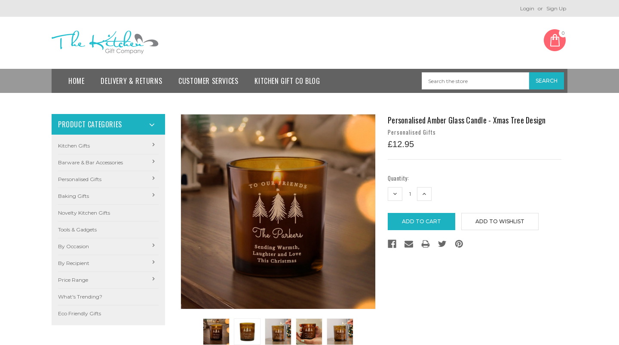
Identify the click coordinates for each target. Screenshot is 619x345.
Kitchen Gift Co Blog (287, 81)
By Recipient (73, 263)
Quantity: (398, 178)
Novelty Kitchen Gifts (84, 212)
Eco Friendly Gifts (79, 313)
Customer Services (208, 81)
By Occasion (73, 246)
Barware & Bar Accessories (90, 162)
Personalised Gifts (79, 179)
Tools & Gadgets (77, 229)
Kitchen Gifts (74, 145)
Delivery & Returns (131, 81)
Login (527, 8)
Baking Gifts (73, 196)
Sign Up (556, 8)
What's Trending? (80, 296)
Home (76, 81)
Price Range (73, 280)
